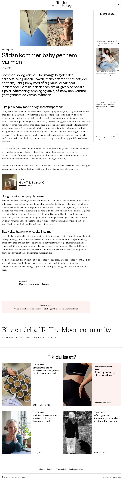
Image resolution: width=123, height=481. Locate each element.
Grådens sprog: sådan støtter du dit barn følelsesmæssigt (44, 418)
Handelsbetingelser (76, 469)
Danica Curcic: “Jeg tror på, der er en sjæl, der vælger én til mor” (107, 43)
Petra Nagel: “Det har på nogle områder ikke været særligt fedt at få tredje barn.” (106, 105)
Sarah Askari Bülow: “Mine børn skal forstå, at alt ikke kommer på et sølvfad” (106, 74)
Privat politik (61, 469)
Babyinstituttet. (71, 309)
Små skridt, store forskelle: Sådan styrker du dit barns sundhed (45, 370)
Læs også (23, 281)
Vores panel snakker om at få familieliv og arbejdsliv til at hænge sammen (107, 137)
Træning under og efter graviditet (105, 373)
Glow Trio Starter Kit (32, 182)
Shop (21, 179)
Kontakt (50, 469)
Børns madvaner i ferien (34, 284)
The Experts (7, 49)
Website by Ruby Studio (112, 477)
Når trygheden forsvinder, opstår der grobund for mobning (106, 418)
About (41, 469)
